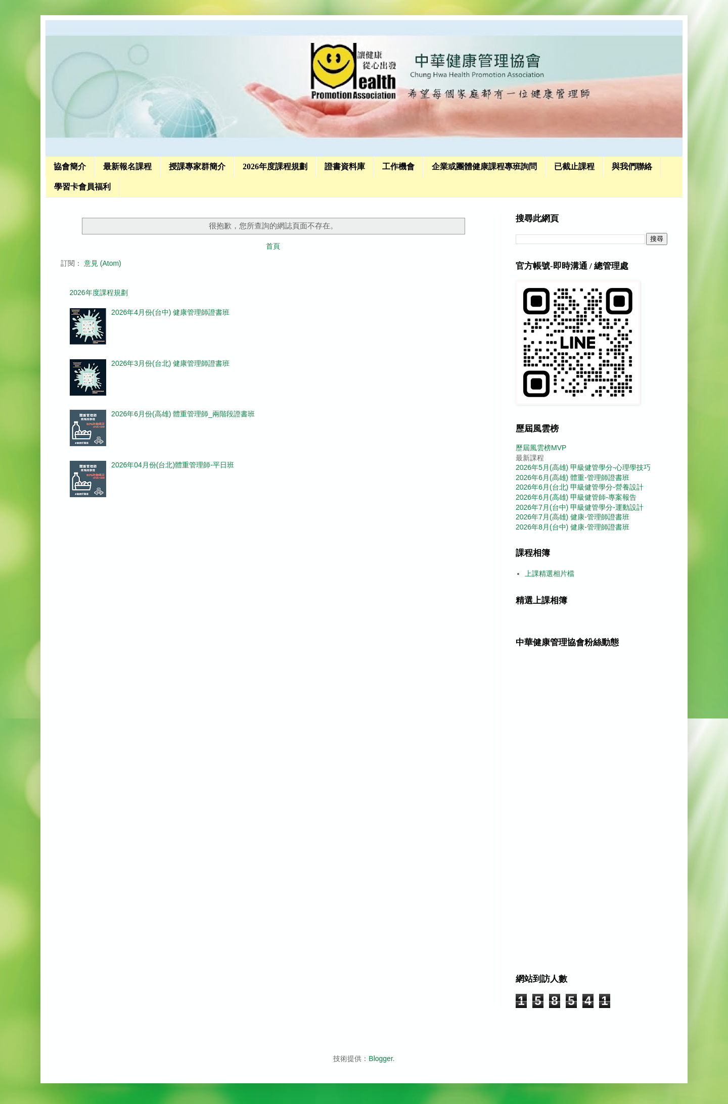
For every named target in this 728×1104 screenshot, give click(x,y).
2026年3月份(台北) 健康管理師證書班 (170, 363)
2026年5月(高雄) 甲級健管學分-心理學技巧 (583, 467)
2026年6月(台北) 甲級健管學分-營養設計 (580, 487)
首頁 (273, 246)
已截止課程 (574, 166)
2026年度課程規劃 (275, 166)
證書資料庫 (345, 166)
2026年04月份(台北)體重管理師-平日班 (172, 465)
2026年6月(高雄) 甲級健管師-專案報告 (576, 497)
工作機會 (398, 166)
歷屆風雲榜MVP (541, 448)
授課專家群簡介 (197, 166)
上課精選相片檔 (549, 573)
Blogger (380, 1058)
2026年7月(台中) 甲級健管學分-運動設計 (580, 507)
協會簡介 (70, 166)
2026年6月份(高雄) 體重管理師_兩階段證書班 (183, 414)
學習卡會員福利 (82, 186)
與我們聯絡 (632, 166)
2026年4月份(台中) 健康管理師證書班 (170, 312)
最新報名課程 (127, 166)
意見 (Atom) (102, 263)
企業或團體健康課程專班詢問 (484, 166)
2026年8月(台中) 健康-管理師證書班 (572, 527)
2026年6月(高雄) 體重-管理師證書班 (572, 477)
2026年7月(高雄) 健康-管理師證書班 (572, 517)
